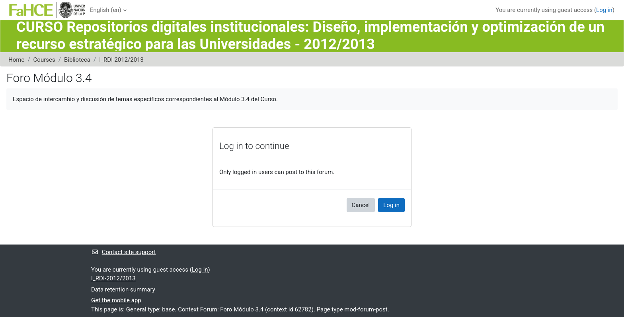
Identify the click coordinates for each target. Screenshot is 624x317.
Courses (44, 59)
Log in (604, 10)
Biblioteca (77, 59)
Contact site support (123, 252)
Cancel (361, 205)
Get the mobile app (116, 300)
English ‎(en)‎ (105, 10)
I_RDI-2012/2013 (121, 59)
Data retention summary (123, 289)
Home (16, 59)
